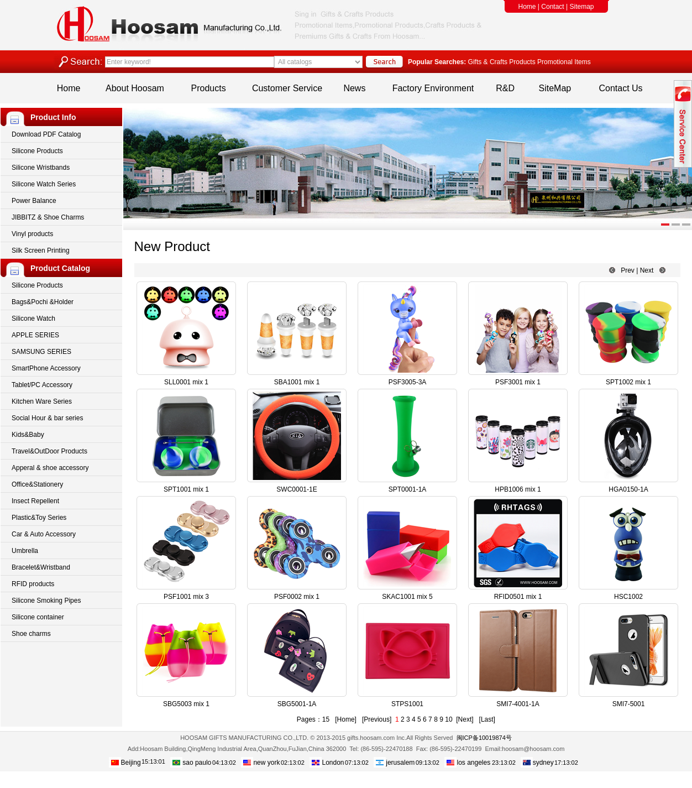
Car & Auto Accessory (44, 534)
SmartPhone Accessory (46, 368)
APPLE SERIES (35, 335)
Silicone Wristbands (41, 167)
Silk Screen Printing (41, 250)
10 (448, 719)
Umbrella (25, 551)
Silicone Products (37, 151)
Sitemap (581, 7)
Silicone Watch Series (44, 184)
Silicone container (38, 617)
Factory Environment (433, 88)
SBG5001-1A (297, 704)
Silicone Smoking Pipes (46, 600)
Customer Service (287, 88)
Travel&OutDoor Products (49, 451)
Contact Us (620, 88)
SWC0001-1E (296, 489)
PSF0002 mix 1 (296, 597)
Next (647, 270)
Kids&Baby (28, 435)
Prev (628, 270)
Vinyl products (32, 234)
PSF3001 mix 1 (518, 382)
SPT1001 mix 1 (186, 489)
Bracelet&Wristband (41, 567)
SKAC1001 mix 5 (407, 597)
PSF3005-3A (408, 382)
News (354, 88)
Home (527, 7)
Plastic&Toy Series (39, 517)
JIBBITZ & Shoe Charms (48, 217)
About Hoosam (135, 88)
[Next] (464, 719)
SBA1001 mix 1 (297, 382)
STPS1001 (407, 704)
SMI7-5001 (628, 704)
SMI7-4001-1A (517, 704)
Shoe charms (31, 634)
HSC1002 (628, 597)
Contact (552, 7)
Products (208, 88)
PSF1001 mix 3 (186, 597)
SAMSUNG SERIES (41, 352)
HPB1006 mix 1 (518, 489)
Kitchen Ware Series (42, 401)
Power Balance (34, 201)
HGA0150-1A (628, 489)
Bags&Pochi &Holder (43, 302)
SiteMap (555, 88)
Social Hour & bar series (47, 418)
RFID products (33, 584)
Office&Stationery (37, 484)
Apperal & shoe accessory (50, 468)
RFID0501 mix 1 (518, 597)
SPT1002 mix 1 (628, 382)
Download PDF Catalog (46, 134)
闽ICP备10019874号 (484, 737)
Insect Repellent (35, 501)
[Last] (487, 719)
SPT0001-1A (408, 489)
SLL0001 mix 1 (186, 382)
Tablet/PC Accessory (42, 385)
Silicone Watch (33, 318)
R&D (505, 88)
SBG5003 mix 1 (186, 704)
